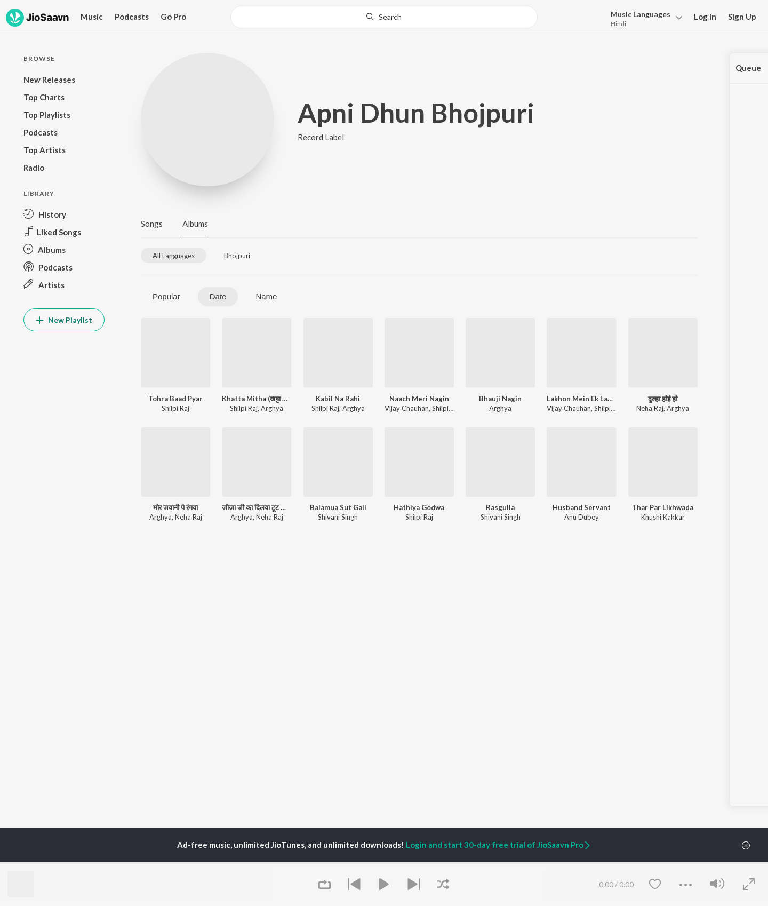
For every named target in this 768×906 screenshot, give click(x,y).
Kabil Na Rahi (338, 398)
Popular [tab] (166, 296)
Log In (705, 16)
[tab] (173, 255)
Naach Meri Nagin (419, 398)
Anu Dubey (581, 517)
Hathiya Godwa (419, 507)
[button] (643, 18)
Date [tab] (218, 296)
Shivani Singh (338, 517)
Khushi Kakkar (663, 517)
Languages (640, 14)
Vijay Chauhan (407, 408)
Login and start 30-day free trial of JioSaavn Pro (498, 844)
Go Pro (173, 16)
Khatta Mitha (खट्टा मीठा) (256, 398)
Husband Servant (582, 507)
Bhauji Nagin (500, 398)
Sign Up (742, 16)
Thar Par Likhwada (662, 507)
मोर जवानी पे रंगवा (175, 507)
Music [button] (92, 16)
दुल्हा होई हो (662, 398)
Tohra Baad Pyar (175, 398)
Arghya (272, 408)
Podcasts (132, 16)
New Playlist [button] (64, 319)
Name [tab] (266, 296)
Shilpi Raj (175, 408)
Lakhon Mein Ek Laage (581, 398)
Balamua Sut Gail (338, 507)
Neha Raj (649, 408)
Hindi (618, 23)
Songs (152, 223)
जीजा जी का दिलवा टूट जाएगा (256, 507)
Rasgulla (500, 507)
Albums (195, 223)
